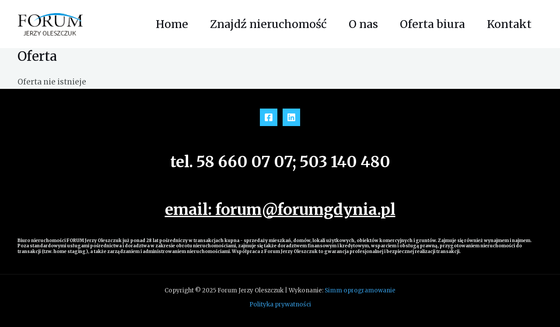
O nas (363, 24)
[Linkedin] (291, 117)
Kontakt (509, 24)
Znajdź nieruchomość (268, 24)
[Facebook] (268, 117)
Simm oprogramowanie (360, 290)
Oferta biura (432, 24)
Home (172, 24)
